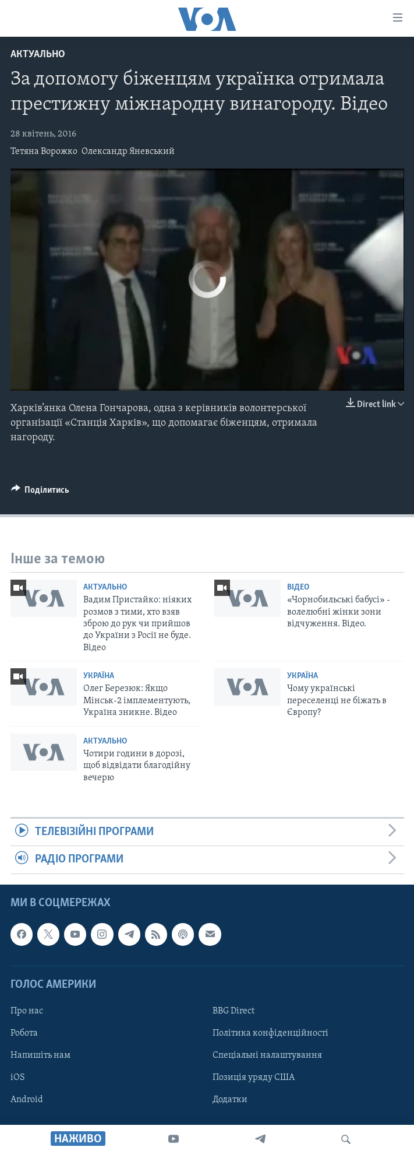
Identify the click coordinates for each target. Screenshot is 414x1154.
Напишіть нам (40, 1055)
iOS (17, 1077)
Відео (298, 587)
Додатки (230, 1099)
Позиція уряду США (254, 1077)
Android (26, 1099)
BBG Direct (233, 1011)
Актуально (37, 54)
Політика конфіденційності (270, 1033)
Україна (98, 676)
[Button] (40, 493)
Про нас (26, 1011)
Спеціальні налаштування (267, 1055)
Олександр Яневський (128, 151)
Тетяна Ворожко (43, 151)
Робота (24, 1033)
